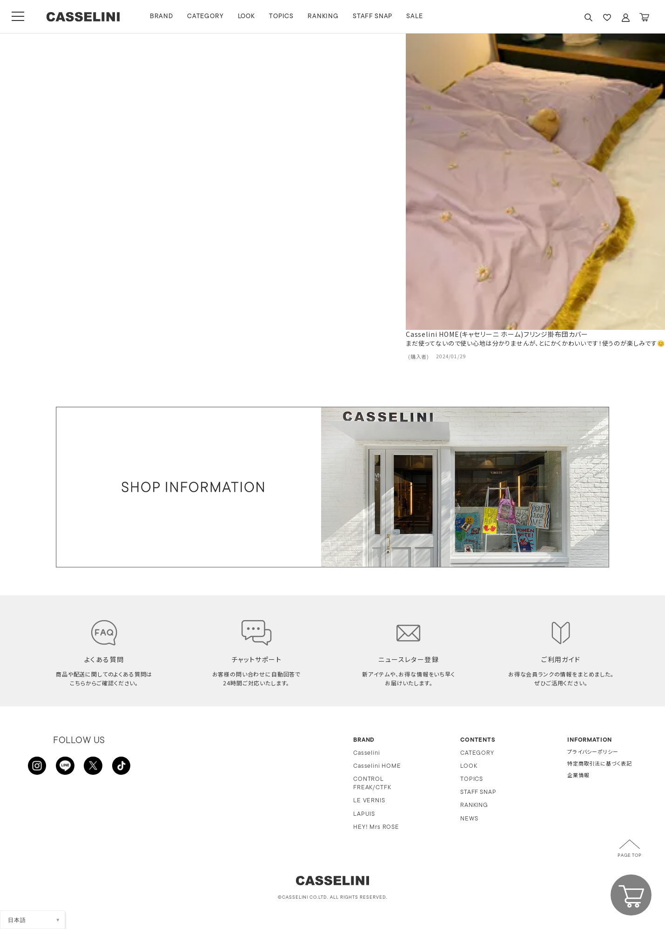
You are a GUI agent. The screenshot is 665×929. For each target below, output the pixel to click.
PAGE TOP (630, 855)
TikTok (121, 766)
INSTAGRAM (37, 766)
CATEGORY (206, 16)
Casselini (366, 753)
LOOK (247, 16)
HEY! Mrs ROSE (376, 827)
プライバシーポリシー (592, 752)
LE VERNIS (369, 801)
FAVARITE (607, 17)
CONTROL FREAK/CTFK (372, 783)
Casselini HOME (377, 766)
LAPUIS (364, 814)
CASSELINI (84, 16)
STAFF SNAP (373, 16)
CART (644, 17)
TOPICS (282, 16)
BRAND (162, 16)
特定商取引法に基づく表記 (599, 764)
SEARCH (588, 17)
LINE (65, 766)
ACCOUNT (625, 17)
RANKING (324, 16)
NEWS (469, 819)
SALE (416, 16)
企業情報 (578, 776)
